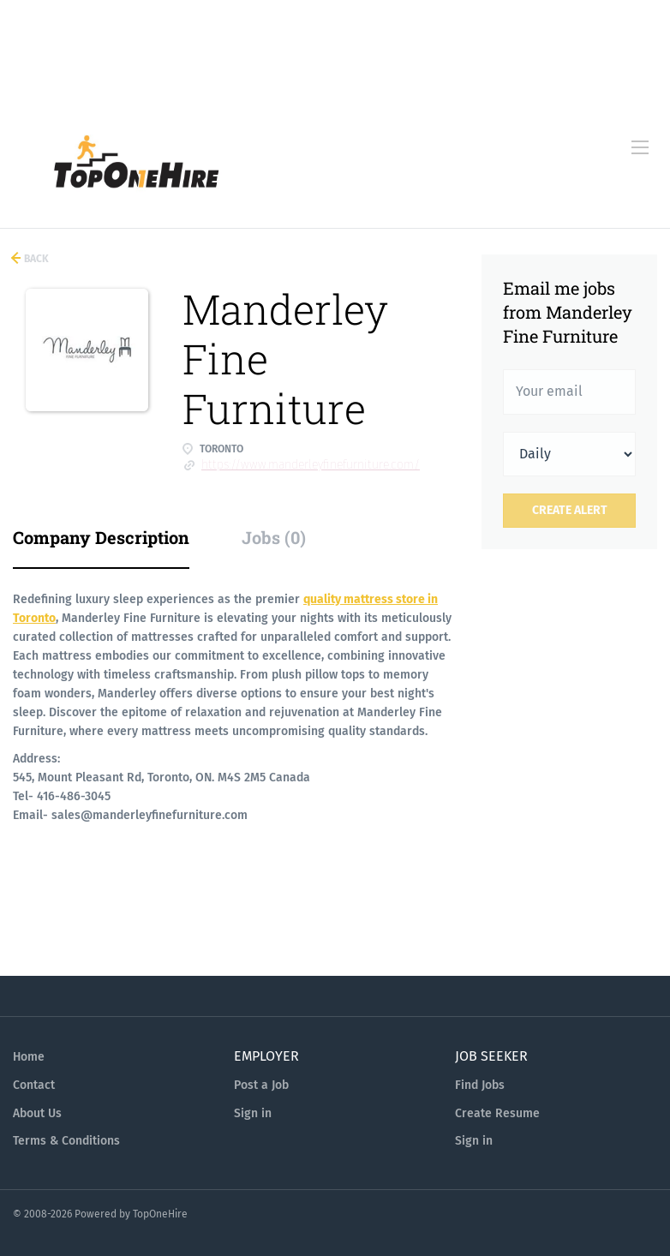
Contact (34, 1085)
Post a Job (261, 1085)
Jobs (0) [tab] (274, 537)
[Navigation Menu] (640, 147)
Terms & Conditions (66, 1140)
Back (35, 259)
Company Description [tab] (101, 537)
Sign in (253, 1113)
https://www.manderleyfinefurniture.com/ (310, 465)
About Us (37, 1113)
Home (29, 1057)
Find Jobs (480, 1085)
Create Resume (497, 1113)
